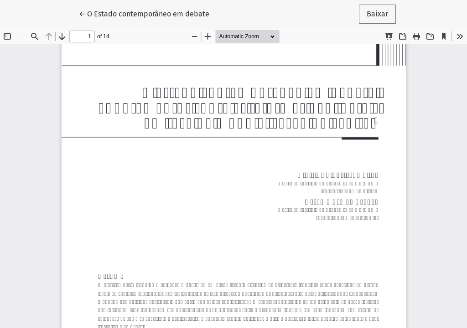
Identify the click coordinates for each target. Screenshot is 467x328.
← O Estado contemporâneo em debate (144, 13)
